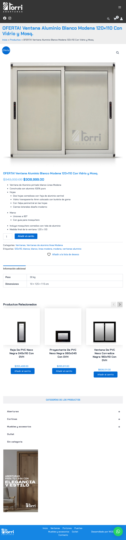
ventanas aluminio (72, 251)
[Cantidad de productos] (7, 239)
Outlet (10, 437)
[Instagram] (9, 20)
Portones (67, 528)
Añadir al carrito (26, 238)
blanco (34, 251)
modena (57, 251)
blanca (26, 251)
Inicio (45, 528)
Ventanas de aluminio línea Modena (45, 247)
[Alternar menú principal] (120, 8)
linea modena (45, 251)
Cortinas (65, 422)
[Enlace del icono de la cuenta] (121, 21)
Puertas (78, 528)
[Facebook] (4, 20)
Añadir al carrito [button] (23, 373)
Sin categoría (14, 444)
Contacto (63, 535)
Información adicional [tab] (14, 270)
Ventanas (21, 247)
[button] (108, 21)
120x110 (18, 251)
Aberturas (65, 414)
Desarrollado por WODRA (104, 531)
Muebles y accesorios (65, 429)
